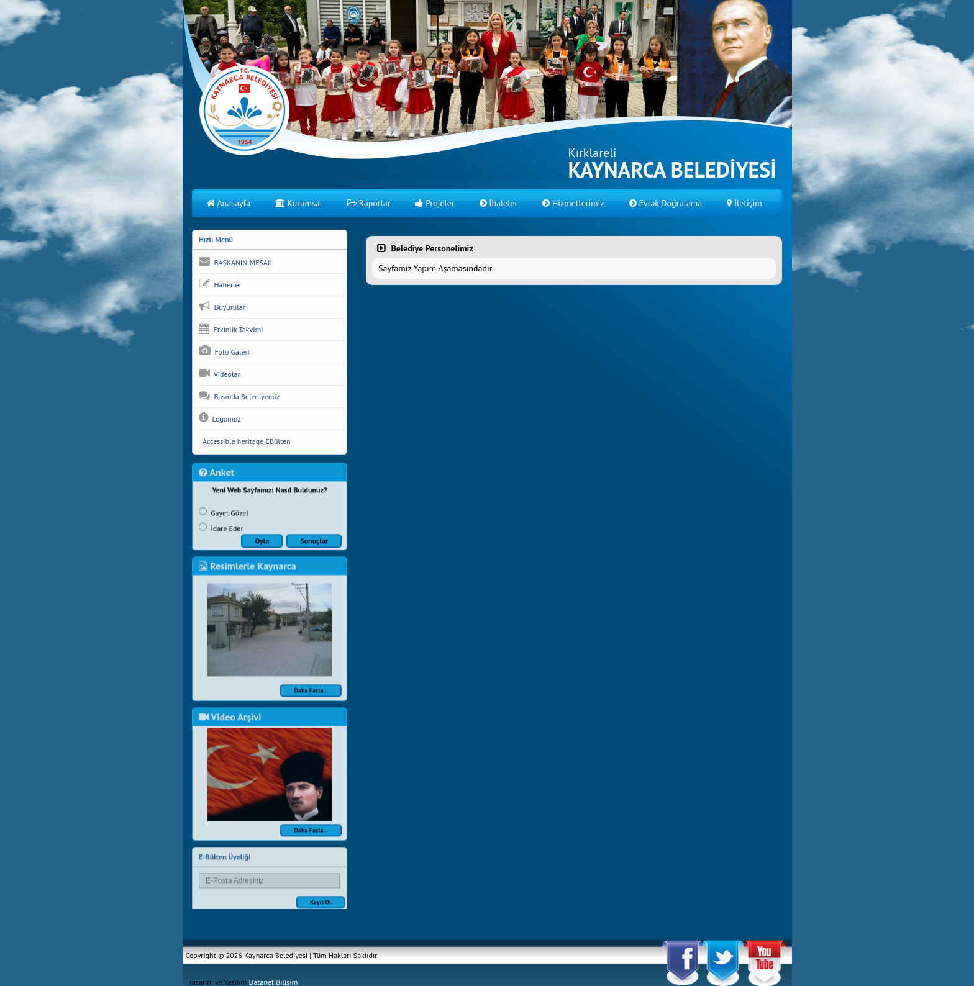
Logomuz (220, 418)
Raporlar (369, 203)
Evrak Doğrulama (666, 203)
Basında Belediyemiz (239, 396)
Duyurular (222, 306)
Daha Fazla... (311, 700)
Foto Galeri (224, 351)
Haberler (220, 284)
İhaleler (499, 203)
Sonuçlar (314, 550)
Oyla (262, 550)
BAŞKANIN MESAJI (235, 262)
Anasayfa (228, 203)
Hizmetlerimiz (573, 203)
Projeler (434, 203)
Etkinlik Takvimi (231, 329)
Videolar (219, 373)
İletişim (744, 203)
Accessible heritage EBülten (245, 441)
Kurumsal (298, 203)
